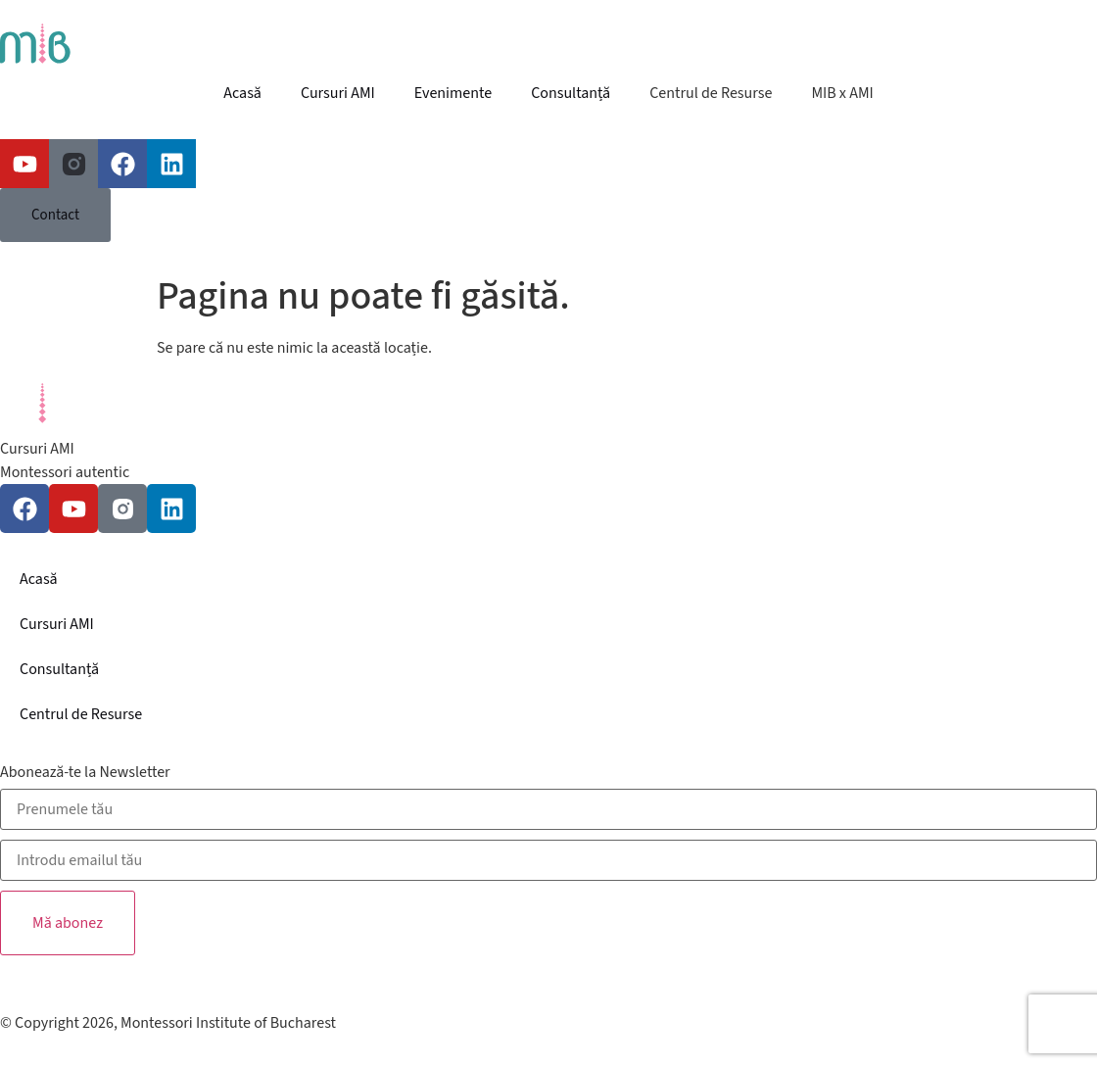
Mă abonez (67, 923)
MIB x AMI (842, 93)
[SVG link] (548, 47)
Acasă (242, 93)
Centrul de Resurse (710, 93)
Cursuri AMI (338, 93)
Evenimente (453, 93)
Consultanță (570, 93)
